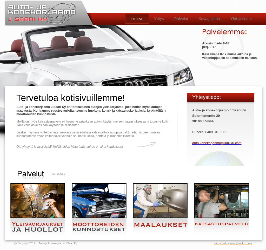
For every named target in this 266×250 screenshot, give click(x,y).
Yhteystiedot (241, 18)
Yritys (159, 18)
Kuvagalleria (209, 18)
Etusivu (137, 19)
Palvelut (181, 18)
